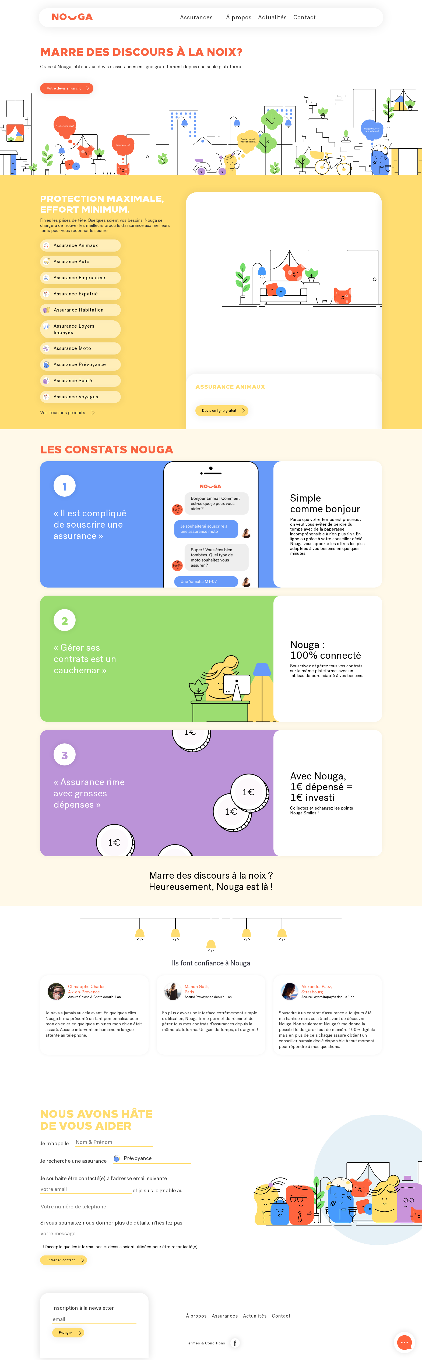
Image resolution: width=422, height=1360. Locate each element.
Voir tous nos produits (62, 413)
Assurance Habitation (73, 310)
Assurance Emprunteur (74, 277)
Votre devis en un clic (64, 88)
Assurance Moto (67, 348)
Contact (304, 17)
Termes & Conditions (205, 1343)
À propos (239, 17)
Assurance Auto (66, 261)
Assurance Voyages (70, 396)
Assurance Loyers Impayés (68, 329)
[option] (284, 312)
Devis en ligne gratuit (219, 410)
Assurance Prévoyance (74, 364)
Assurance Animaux (70, 245)
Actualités (272, 17)
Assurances (196, 17)
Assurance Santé (67, 380)
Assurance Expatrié (70, 294)
